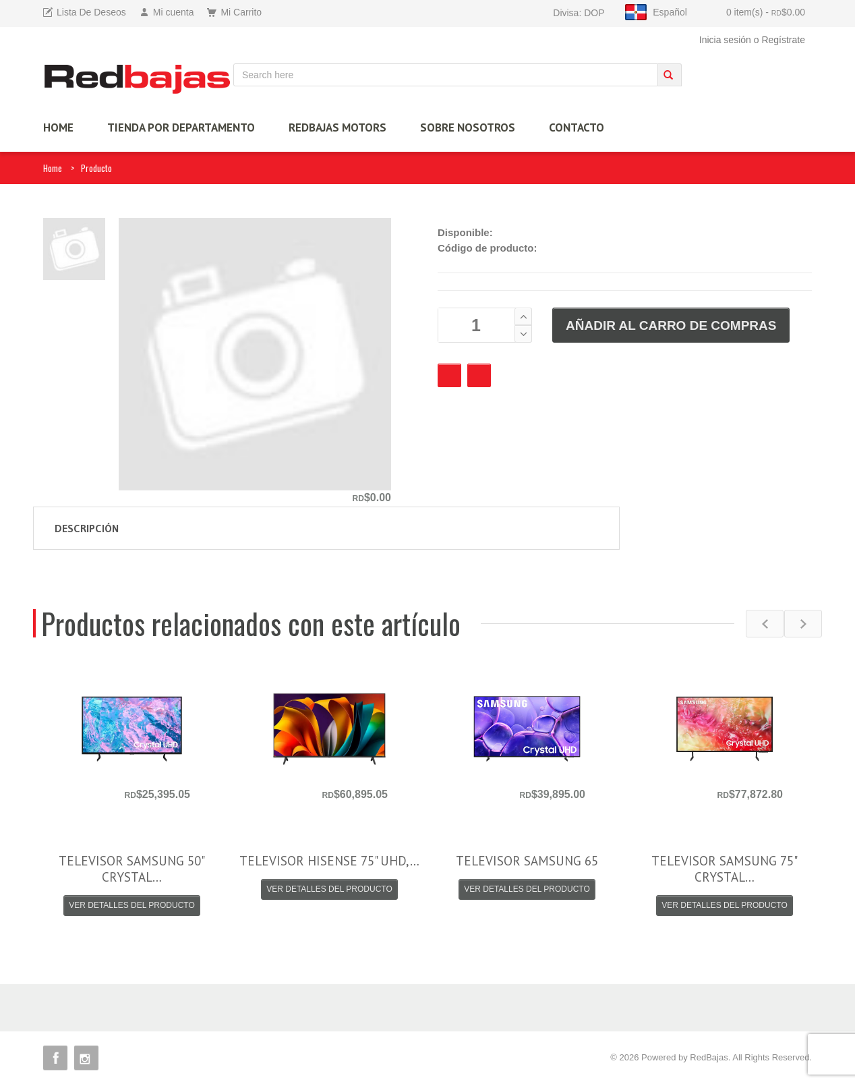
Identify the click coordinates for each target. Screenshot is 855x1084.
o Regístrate (779, 39)
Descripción (87, 528)
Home (52, 168)
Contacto (576, 127)
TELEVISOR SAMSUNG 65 (527, 861)
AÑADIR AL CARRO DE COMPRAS (671, 325)
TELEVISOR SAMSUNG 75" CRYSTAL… (724, 869)
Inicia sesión (725, 39)
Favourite (449, 375)
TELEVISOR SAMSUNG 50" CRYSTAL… (132, 869)
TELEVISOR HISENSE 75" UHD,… (329, 861)
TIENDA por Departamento (181, 127)
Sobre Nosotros (467, 127)
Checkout (479, 375)
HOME (58, 127)
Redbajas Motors (337, 127)
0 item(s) (765, 12)
